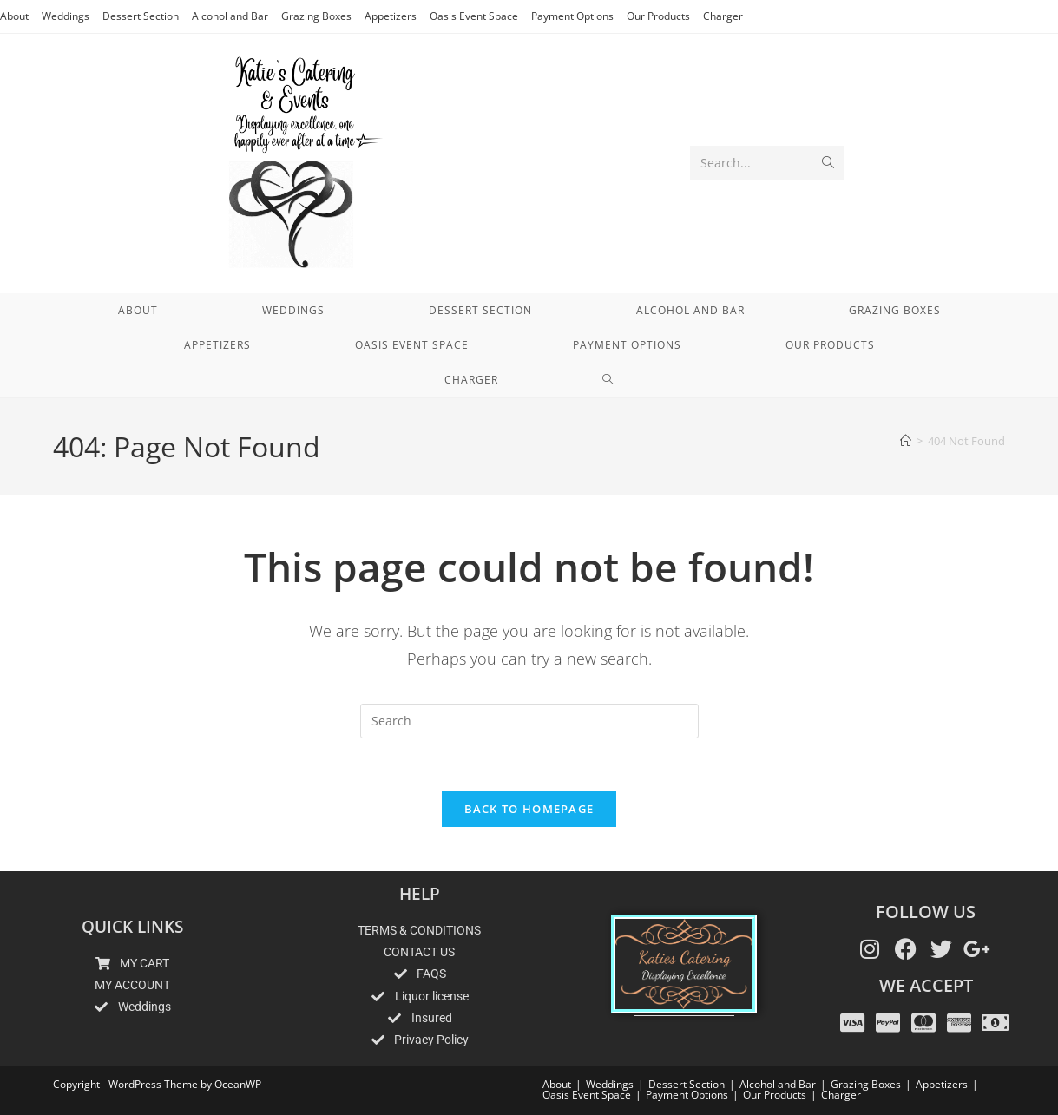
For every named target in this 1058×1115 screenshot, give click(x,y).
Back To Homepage (529, 809)
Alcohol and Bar (230, 16)
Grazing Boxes (316, 16)
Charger (723, 16)
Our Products (658, 16)
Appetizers (391, 16)
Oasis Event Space (474, 16)
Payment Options (572, 16)
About (14, 16)
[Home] (905, 441)
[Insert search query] (529, 721)
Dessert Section (140, 16)
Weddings (65, 16)
